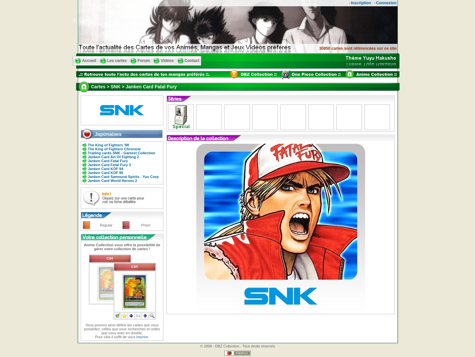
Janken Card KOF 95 (105, 173)
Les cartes (117, 60)
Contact (192, 60)
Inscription (361, 3)
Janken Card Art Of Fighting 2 (113, 157)
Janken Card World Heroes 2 (112, 181)
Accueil (89, 60)
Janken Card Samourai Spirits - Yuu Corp (123, 177)
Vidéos (167, 60)
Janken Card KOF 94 (105, 169)
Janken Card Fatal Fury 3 (109, 165)
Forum (144, 60)
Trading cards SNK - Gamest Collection (121, 153)
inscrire (142, 337)
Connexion (386, 3)
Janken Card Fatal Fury (108, 161)
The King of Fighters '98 (108, 145)
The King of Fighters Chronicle (114, 149)
